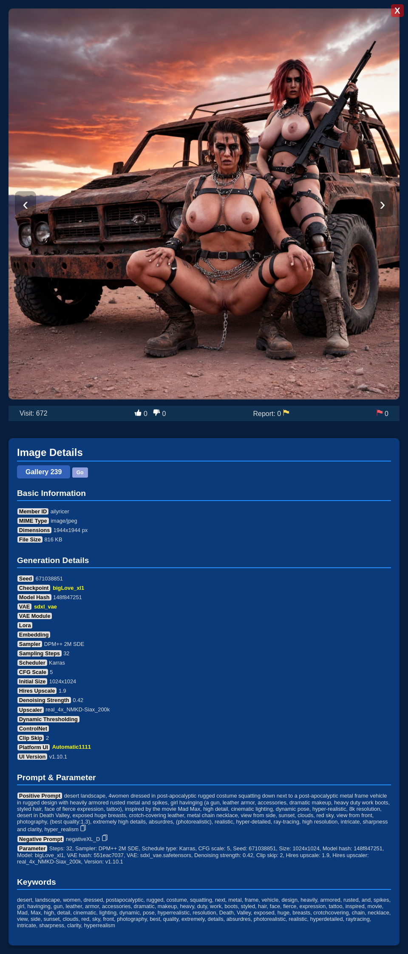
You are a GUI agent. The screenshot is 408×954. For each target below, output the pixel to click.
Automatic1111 (71, 747)
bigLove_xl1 (68, 588)
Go (80, 473)
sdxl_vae (45, 606)
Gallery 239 (44, 472)
